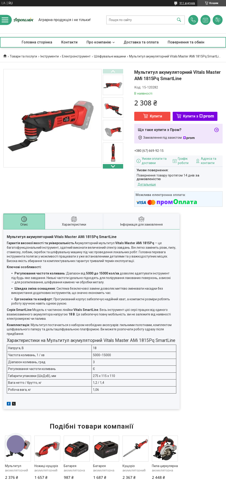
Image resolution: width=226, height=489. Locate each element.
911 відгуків (187, 3)
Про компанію (99, 42)
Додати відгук (218, 20)
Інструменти (49, 56)
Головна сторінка (37, 42)
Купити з (198, 116)
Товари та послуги (23, 56)
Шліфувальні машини (110, 56)
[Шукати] (179, 20)
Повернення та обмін (186, 42)
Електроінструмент (76, 56)
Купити (156, 116)
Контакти (69, 42)
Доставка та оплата (141, 42)
